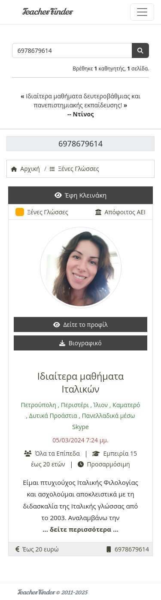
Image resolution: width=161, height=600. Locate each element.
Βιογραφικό (80, 343)
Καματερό (126, 405)
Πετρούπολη (38, 405)
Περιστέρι (75, 405)
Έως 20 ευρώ (37, 549)
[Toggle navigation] (142, 12)
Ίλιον (101, 405)
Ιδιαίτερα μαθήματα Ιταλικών (80, 382)
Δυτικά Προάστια (53, 415)
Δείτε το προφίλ (80, 324)
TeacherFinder (47, 12)
